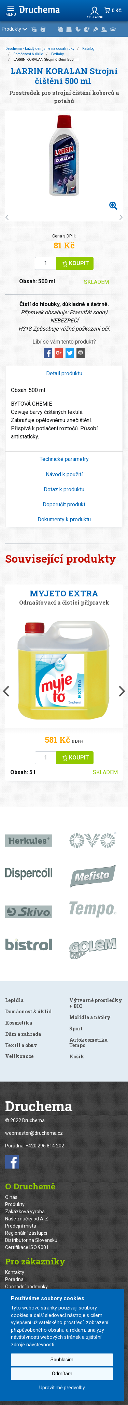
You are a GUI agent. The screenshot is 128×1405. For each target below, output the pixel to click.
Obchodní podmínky (26, 1286)
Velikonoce (19, 1056)
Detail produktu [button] (64, 373)
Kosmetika (18, 1022)
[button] (94, 10)
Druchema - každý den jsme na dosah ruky (39, 48)
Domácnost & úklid (28, 54)
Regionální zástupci (26, 1233)
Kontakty (14, 1272)
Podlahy (57, 54)
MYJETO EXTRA (64, 593)
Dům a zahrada (23, 1034)
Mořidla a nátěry (90, 1017)
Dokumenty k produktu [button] (64, 519)
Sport (76, 1028)
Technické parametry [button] (64, 459)
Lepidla (14, 1000)
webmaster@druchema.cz (34, 1133)
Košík (76, 1056)
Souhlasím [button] (62, 1359)
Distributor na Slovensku (31, 1240)
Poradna (14, 1279)
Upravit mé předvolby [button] (62, 1387)
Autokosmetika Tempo (88, 1043)
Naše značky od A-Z (26, 1218)
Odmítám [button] (62, 1373)
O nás (11, 1197)
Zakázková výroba (25, 1211)
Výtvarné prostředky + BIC (95, 1003)
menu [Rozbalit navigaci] (10, 11)
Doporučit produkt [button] (64, 504)
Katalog (88, 48)
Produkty (63, 29)
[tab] (64, 373)
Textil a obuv (21, 1045)
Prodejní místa (20, 1226)
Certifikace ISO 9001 (27, 1247)
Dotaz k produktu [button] (64, 489)
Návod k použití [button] (64, 474)
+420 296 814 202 (45, 1145)
